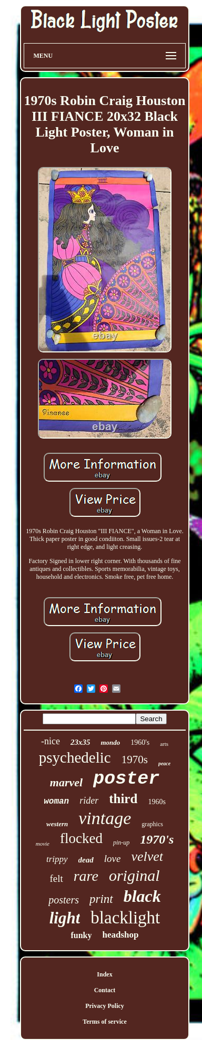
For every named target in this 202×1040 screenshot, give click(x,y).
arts (164, 744)
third (123, 799)
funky (81, 935)
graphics (152, 824)
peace (164, 763)
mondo (110, 742)
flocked (81, 838)
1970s (135, 759)
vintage (104, 818)
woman (56, 801)
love (112, 858)
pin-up (121, 842)
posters (63, 900)
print (101, 899)
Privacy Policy (104, 1006)
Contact (105, 990)
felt (56, 878)
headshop (121, 935)
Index (104, 974)
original (134, 875)
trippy (57, 859)
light (64, 918)
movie (42, 843)
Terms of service (105, 1021)
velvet (147, 856)
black (142, 896)
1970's (157, 839)
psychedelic (75, 757)
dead (86, 860)
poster (126, 778)
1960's (139, 742)
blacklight (125, 917)
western (57, 824)
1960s (156, 802)
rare (86, 876)
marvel (66, 782)
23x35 (80, 742)
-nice (50, 741)
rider (88, 800)
